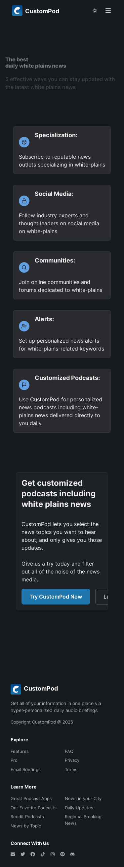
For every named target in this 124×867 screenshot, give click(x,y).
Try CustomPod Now (55, 596)
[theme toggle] (95, 10)
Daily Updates (79, 807)
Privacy (72, 760)
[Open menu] (108, 10)
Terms (71, 769)
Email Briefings (26, 769)
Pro (14, 760)
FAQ (69, 751)
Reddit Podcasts (27, 816)
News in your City (83, 798)
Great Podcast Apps (31, 798)
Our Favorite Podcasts (34, 807)
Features (20, 751)
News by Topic (26, 825)
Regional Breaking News (83, 820)
